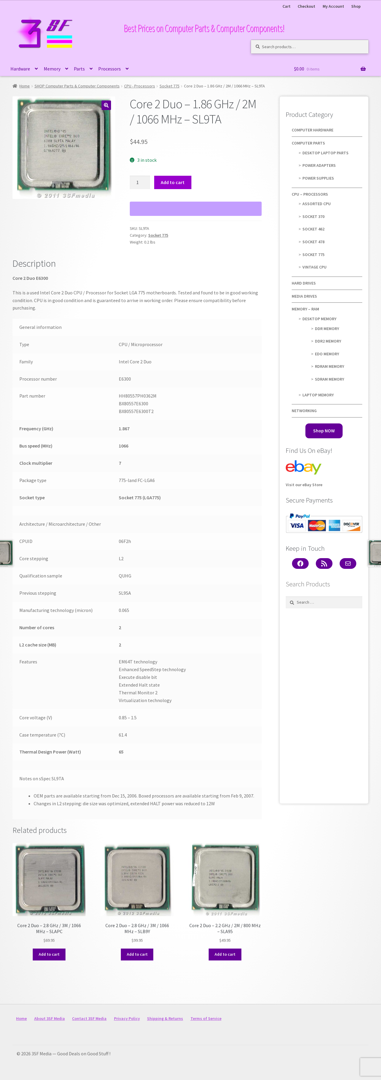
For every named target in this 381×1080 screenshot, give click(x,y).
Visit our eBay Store (304, 473)
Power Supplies (318, 178)
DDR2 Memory (328, 341)
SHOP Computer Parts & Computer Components (77, 86)
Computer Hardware (312, 130)
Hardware (20, 69)
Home (24, 86)
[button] (106, 105)
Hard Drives (304, 283)
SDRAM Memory (329, 379)
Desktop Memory (319, 318)
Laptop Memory (318, 395)
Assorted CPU (316, 203)
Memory (52, 69)
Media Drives (304, 296)
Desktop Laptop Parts (325, 153)
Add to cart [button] (49, 954)
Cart (286, 6)
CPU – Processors (310, 194)
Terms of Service (205, 1018)
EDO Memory (327, 354)
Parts (79, 69)
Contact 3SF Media (89, 1018)
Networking (304, 410)
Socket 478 (313, 241)
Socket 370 (313, 216)
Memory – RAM (305, 309)
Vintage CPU (314, 267)
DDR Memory (327, 328)
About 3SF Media (49, 1018)
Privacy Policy (127, 1018)
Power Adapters (319, 165)
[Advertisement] (324, 704)
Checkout (306, 6)
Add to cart (173, 182)
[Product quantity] (140, 182)
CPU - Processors (139, 86)
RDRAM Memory (329, 366)
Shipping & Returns (165, 1018)
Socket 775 (169, 86)
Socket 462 (313, 229)
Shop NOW (324, 431)
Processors (109, 69)
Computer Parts (308, 143)
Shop (356, 6)
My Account (333, 6)
